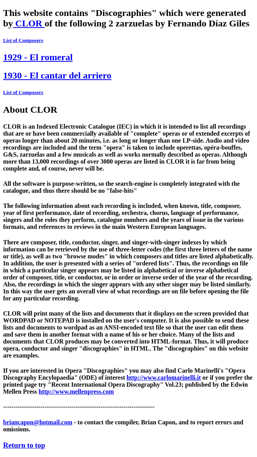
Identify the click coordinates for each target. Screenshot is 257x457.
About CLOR (30, 110)
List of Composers (23, 40)
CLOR (28, 23)
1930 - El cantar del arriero (57, 75)
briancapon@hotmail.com (37, 422)
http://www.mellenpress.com (76, 391)
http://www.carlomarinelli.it (163, 377)
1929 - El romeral (38, 57)
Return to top (24, 445)
